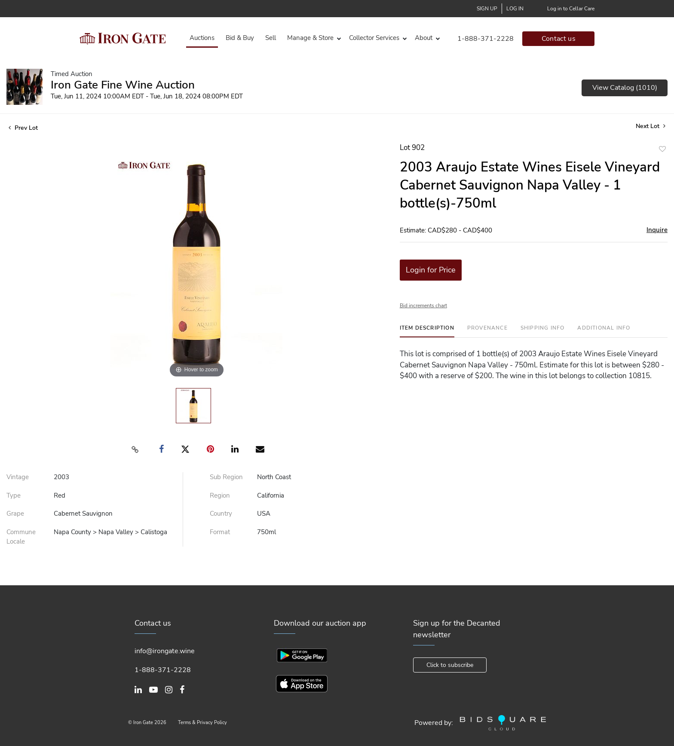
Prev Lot (23, 128)
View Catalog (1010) (624, 87)
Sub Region (226, 477)
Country (221, 513)
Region (220, 495)
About (423, 38)
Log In (515, 8)
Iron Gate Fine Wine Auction (123, 84)
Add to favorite (662, 149)
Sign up (487, 8)
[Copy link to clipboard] (135, 449)
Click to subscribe (449, 665)
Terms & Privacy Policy (202, 722)
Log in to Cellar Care (570, 8)
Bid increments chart (423, 305)
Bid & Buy (240, 38)
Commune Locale (21, 537)
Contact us (559, 38)
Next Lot (650, 126)
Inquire (657, 230)
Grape (15, 513)
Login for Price (431, 270)
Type (13, 495)
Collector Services (374, 38)
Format (220, 532)
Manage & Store (310, 38)
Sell (270, 38)
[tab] (427, 331)
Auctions (202, 38)
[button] (312, 38)
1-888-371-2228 (485, 38)
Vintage (17, 477)
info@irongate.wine (165, 651)
